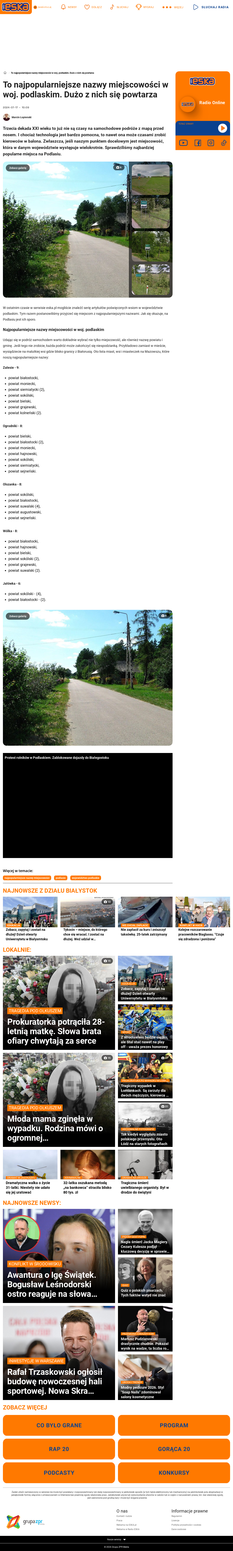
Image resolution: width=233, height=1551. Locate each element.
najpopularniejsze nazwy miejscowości (27, 877)
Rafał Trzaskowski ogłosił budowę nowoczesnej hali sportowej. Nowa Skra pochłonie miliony (59, 1377)
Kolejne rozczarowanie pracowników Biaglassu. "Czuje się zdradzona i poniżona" (202, 934)
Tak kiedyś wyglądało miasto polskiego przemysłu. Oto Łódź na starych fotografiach (145, 1139)
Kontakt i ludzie (124, 1516)
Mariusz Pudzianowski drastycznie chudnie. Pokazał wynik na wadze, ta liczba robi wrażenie (145, 1344)
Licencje (175, 1520)
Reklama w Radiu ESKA (127, 1529)
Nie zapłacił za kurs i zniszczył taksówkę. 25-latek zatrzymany (145, 931)
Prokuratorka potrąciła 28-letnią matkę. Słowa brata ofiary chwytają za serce (59, 1026)
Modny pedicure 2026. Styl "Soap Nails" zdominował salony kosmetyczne (145, 1392)
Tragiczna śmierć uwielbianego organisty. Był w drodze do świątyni (145, 1187)
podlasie (61, 877)
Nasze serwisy (116, 1539)
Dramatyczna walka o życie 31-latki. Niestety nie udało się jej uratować (30, 1187)
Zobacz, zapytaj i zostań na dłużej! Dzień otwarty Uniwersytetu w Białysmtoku (30, 934)
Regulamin (176, 1516)
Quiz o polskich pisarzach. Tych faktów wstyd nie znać (145, 1292)
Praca (119, 1520)
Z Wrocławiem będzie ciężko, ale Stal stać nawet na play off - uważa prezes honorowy (145, 1042)
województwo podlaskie (85, 877)
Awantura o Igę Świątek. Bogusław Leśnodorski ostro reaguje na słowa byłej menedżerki (59, 1280)
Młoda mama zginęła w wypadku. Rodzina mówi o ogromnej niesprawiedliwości (59, 1124)
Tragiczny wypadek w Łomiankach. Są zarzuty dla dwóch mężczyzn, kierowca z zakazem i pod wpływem (145, 1090)
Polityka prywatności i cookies (186, 1525)
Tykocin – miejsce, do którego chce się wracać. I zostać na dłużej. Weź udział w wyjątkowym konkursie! (85, 935)
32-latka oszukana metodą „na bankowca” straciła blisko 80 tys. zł (87, 1187)
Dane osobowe (178, 1529)
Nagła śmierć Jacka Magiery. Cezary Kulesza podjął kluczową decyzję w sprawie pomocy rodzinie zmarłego (145, 1247)
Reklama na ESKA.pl (126, 1525)
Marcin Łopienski (21, 117)
